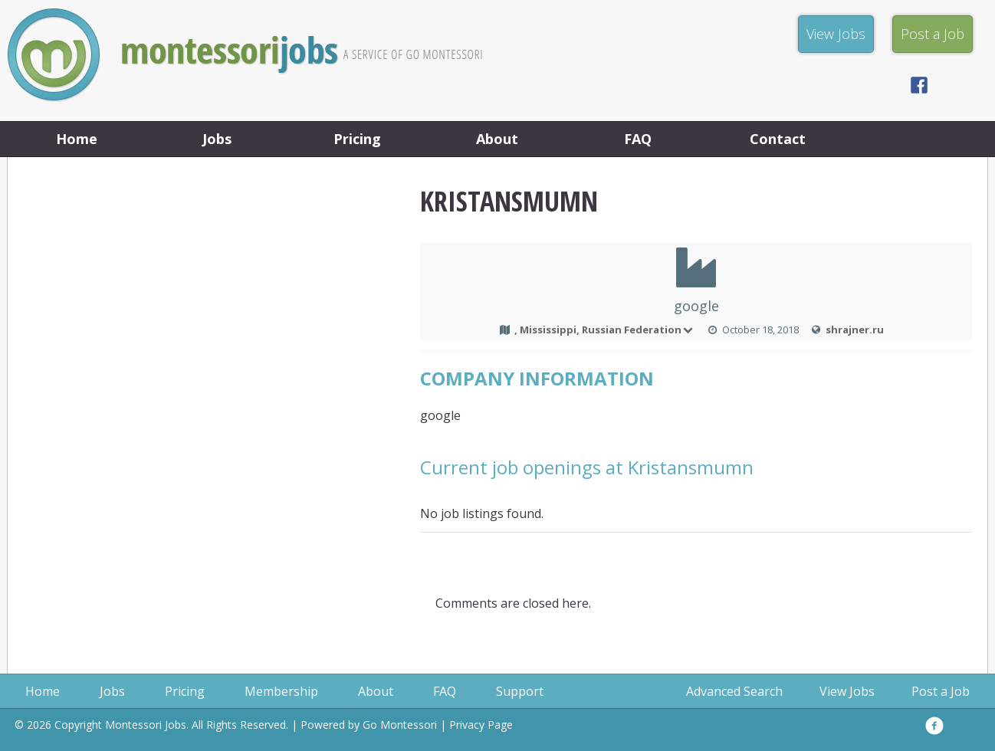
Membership (281, 691)
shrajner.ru (855, 329)
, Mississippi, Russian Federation (604, 329)
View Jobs (847, 691)
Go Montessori (400, 724)
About (497, 139)
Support (519, 691)
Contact (778, 139)
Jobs (217, 139)
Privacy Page (481, 724)
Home (76, 139)
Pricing (357, 139)
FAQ (638, 139)
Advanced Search (734, 691)
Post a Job (940, 691)
